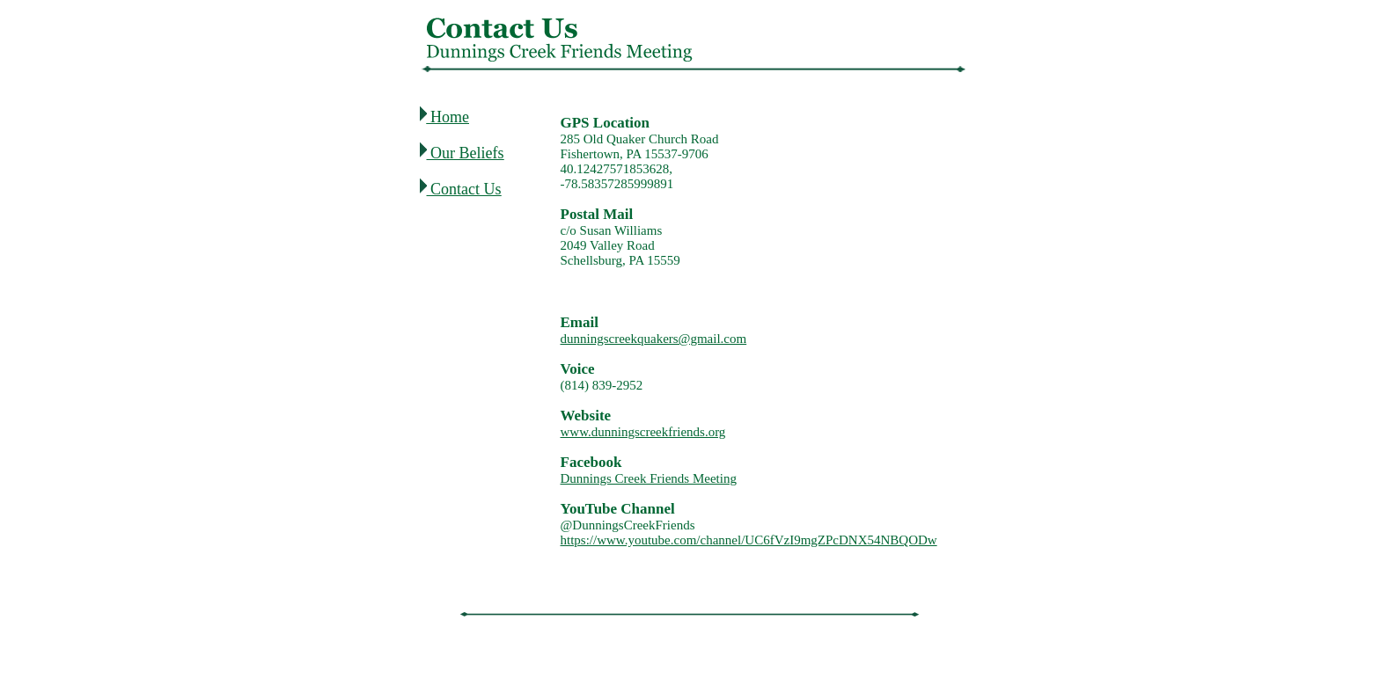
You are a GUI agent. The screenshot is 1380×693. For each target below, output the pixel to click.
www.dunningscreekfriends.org (643, 432)
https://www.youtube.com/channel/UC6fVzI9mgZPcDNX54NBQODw (749, 540)
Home (448, 117)
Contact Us (466, 189)
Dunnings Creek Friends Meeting (649, 478)
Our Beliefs (466, 153)
